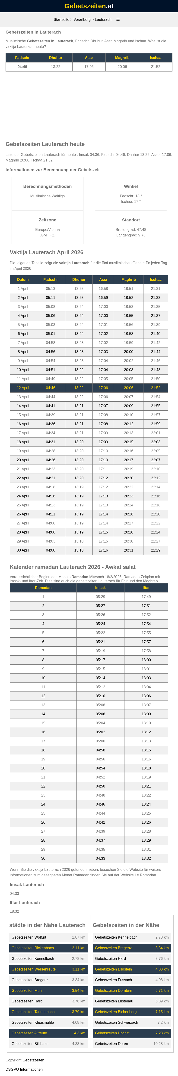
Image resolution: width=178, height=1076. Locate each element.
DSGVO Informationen (24, 1069)
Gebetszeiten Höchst (112, 1033)
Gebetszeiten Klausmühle (33, 1022)
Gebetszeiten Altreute (29, 1033)
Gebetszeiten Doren (111, 1044)
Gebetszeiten (85, 6)
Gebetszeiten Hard (27, 1001)
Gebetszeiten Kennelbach (33, 959)
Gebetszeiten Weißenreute (34, 969)
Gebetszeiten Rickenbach (33, 948)
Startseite (61, 20)
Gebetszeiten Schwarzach (116, 1022)
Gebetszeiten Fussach (113, 980)
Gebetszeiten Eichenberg (116, 1012)
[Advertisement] (89, 103)
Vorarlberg (82, 20)
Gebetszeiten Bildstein (30, 1044)
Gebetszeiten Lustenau (114, 1001)
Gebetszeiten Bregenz (30, 980)
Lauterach (103, 20)
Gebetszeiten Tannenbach (33, 1012)
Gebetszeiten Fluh (27, 990)
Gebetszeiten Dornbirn (113, 990)
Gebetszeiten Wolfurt (29, 937)
